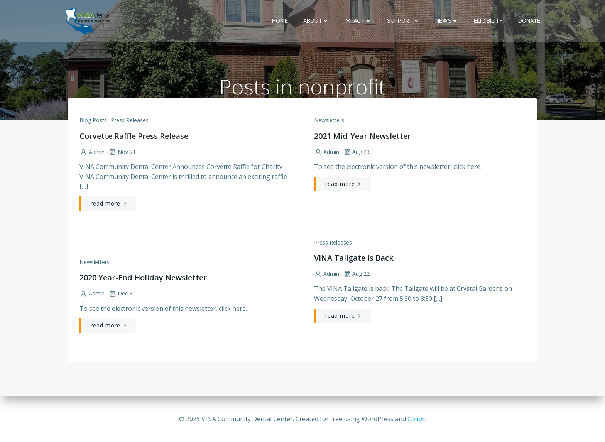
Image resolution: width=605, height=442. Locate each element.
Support (403, 21)
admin (92, 152)
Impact (358, 21)
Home (280, 21)
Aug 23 (356, 152)
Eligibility (488, 21)
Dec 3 (120, 293)
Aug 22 (356, 274)
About (316, 21)
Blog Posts (93, 120)
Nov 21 (122, 152)
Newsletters (329, 120)
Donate (529, 21)
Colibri (416, 419)
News (446, 21)
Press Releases (130, 120)
